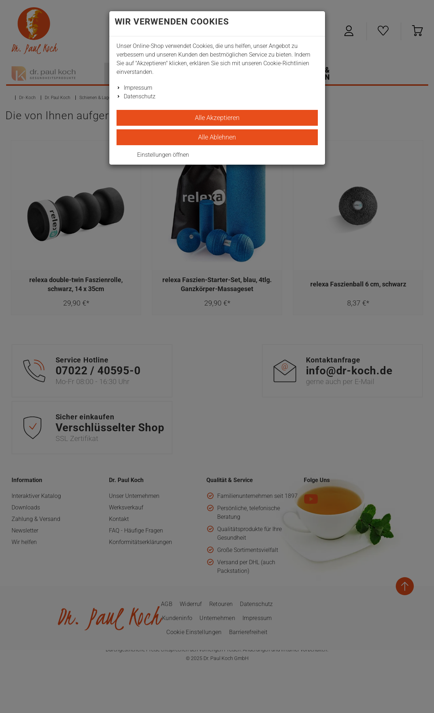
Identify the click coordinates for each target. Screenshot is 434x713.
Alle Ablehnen (217, 137)
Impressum (138, 87)
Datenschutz (139, 96)
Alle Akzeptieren (217, 117)
